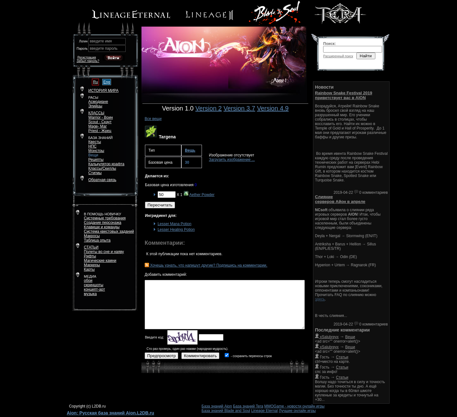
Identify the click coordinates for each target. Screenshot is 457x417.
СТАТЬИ (91, 247)
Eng (106, 82)
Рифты (90, 256)
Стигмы (95, 173)
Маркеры (92, 265)
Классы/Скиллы (102, 168)
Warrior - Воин (100, 117)
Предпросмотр (161, 355)
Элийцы (95, 106)
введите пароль (104, 48)
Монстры (96, 150)
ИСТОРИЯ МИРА (103, 90)
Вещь (190, 150)
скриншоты (93, 285)
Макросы (92, 236)
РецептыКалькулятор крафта (106, 161)
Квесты (94, 142)
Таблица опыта (97, 240)
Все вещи (153, 119)
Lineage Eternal (264, 410)
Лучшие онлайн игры (297, 410)
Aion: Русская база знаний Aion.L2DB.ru (110, 412)
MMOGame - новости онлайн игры (294, 406)
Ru (95, 82)
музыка (90, 294)
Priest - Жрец (99, 131)
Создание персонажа (102, 222)
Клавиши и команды (102, 227)
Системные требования (105, 218)
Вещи (93, 155)
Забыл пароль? (88, 61)
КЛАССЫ (96, 113)
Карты (89, 269)
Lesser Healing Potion (176, 229)
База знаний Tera (248, 406)
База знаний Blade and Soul (226, 410)
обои (88, 280)
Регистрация (87, 57)
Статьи (342, 357)
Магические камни (100, 260)
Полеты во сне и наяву (104, 252)
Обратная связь (102, 180)
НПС (92, 146)
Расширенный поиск (338, 56)
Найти (366, 56)
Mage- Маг (97, 126)
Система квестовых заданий (109, 231)
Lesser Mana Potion (174, 224)
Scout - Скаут (100, 122)
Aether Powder (201, 195)
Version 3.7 (239, 108)
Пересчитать (159, 205)
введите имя (101, 41)
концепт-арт (94, 289)
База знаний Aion (217, 406)
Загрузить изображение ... (232, 159)
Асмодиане (98, 101)
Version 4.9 (273, 108)
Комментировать (200, 355)
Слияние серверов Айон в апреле (340, 199)
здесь (320, 299)
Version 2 (208, 108)
